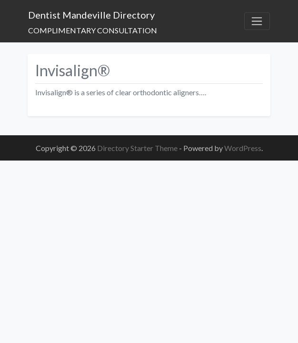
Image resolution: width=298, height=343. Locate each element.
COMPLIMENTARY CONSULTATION (92, 30)
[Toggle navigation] (257, 21)
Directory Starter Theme (138, 147)
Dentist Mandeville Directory (91, 14)
